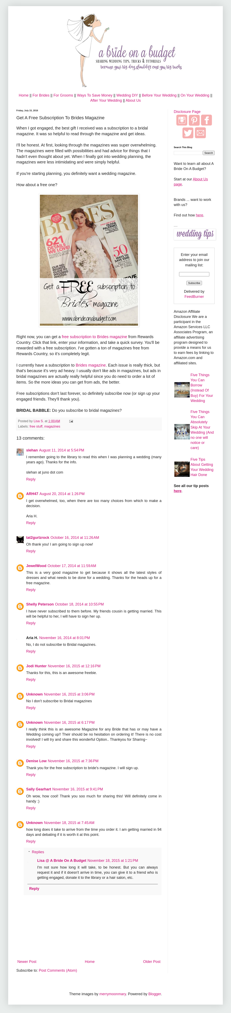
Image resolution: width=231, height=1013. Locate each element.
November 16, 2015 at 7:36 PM (73, 761)
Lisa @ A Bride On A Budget (61, 861)
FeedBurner (194, 297)
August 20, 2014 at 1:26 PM (62, 494)
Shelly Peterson (40, 604)
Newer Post (26, 962)
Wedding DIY (127, 95)
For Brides (41, 95)
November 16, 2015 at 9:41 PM (77, 789)
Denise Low (36, 761)
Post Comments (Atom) (58, 970)
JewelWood (36, 566)
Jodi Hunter (36, 666)
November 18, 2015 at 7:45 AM (69, 823)
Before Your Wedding (159, 95)
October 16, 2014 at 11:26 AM (74, 538)
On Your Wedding (195, 95)
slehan (32, 450)
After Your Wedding (106, 100)
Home (24, 95)
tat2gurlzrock (37, 538)
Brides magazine (91, 365)
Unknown (34, 694)
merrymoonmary (112, 994)
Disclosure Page (187, 112)
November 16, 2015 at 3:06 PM (69, 694)
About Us (133, 100)
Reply (31, 479)
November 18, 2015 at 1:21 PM (112, 861)
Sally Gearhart (38, 789)
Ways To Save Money (94, 95)
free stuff (36, 426)
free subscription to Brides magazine (94, 336)
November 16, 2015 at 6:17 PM (69, 722)
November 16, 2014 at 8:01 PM (64, 638)
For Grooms (63, 95)
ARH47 (32, 494)
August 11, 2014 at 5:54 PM (61, 450)
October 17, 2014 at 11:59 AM (72, 566)
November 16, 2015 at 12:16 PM (74, 666)
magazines (52, 426)
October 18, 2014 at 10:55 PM (79, 604)
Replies (38, 852)
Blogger (154, 994)
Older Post (151, 962)
